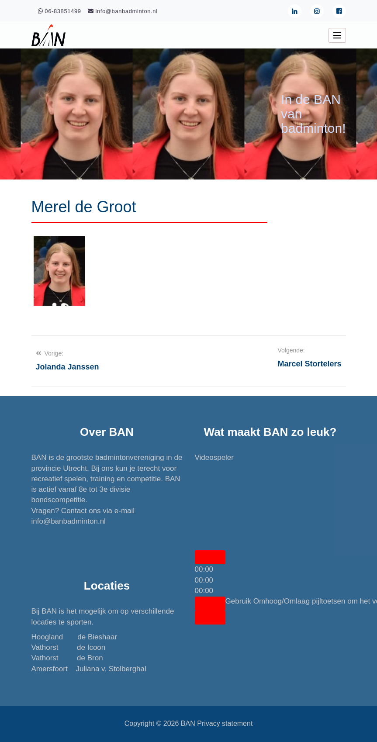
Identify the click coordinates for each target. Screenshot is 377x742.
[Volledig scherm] (210, 618)
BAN (188, 723)
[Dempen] (210, 604)
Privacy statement (224, 723)
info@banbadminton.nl (68, 521)
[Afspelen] (210, 557)
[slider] (204, 580)
